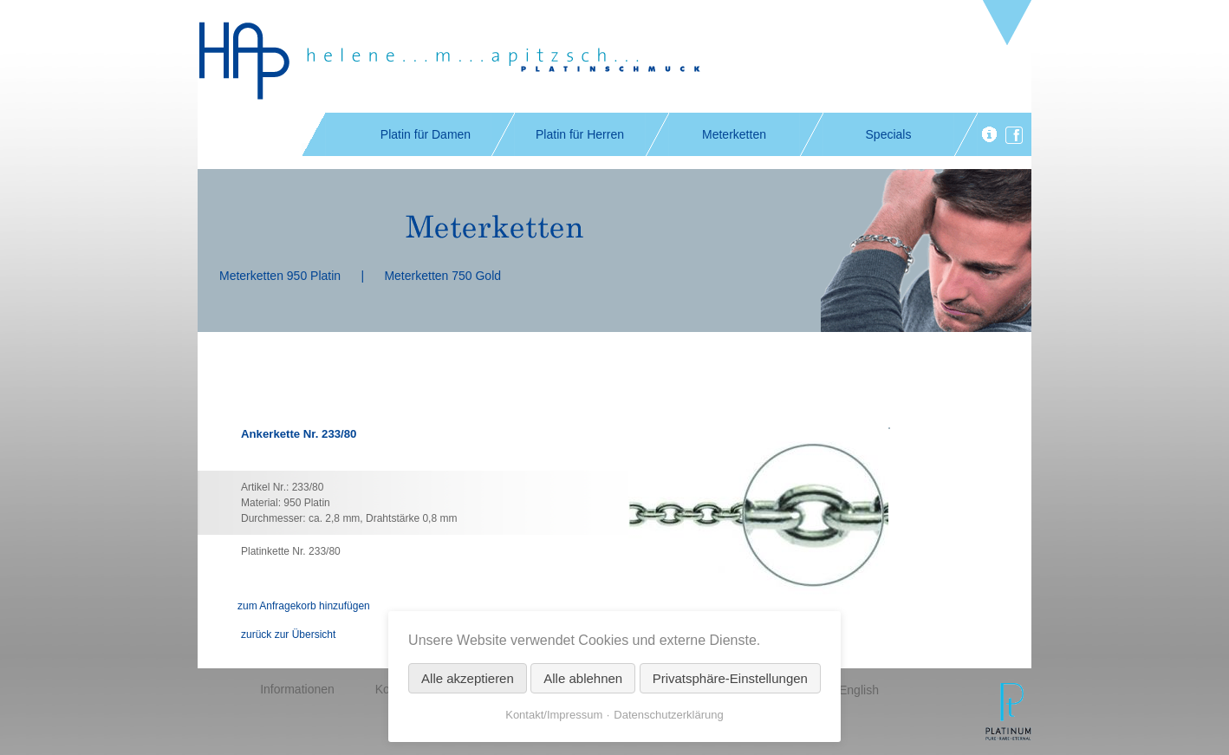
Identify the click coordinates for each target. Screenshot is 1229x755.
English (859, 690)
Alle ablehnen (582, 678)
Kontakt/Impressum (553, 714)
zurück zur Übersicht (288, 634)
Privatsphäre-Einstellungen (730, 678)
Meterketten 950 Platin (280, 276)
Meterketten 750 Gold (442, 276)
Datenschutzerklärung (668, 714)
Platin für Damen (425, 134)
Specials (889, 134)
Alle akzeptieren (467, 678)
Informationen (297, 689)
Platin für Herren (580, 134)
